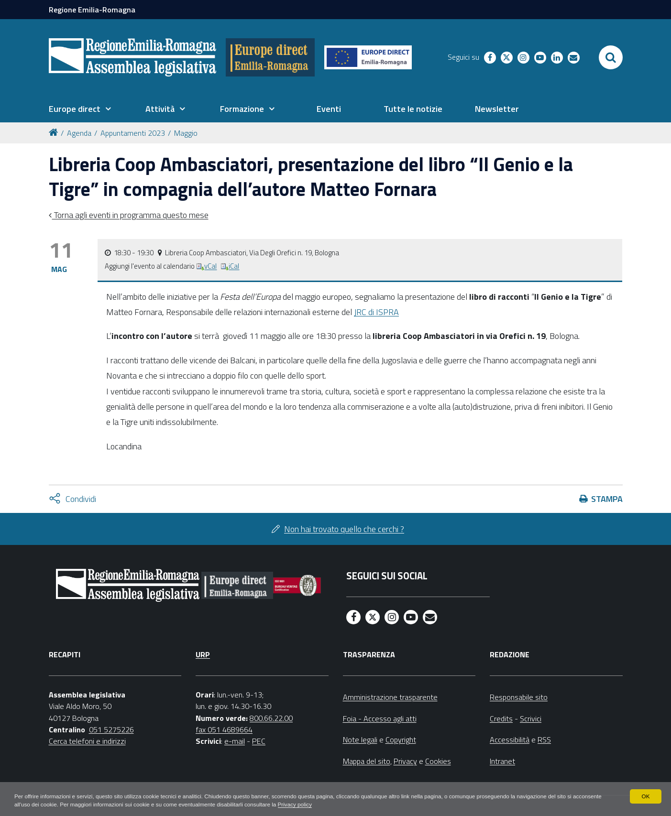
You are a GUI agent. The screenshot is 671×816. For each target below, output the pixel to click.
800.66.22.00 (271, 718)
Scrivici (530, 718)
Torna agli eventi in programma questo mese (130, 214)
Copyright (400, 739)
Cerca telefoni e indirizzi (87, 741)
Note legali (360, 739)
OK (645, 796)
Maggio (186, 133)
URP (203, 654)
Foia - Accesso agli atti (380, 718)
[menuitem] (80, 109)
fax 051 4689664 (224, 729)
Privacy (405, 761)
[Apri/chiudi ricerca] (611, 57)
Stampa (607, 498)
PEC (258, 741)
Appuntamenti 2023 (132, 133)
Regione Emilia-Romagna (92, 9)
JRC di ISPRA (376, 311)
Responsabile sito (519, 697)
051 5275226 (111, 729)
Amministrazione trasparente (390, 697)
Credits (501, 718)
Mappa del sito (366, 761)
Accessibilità (509, 739)
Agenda (79, 133)
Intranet (502, 761)
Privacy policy (333, 804)
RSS (544, 739)
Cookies (438, 761)
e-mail (234, 741)
